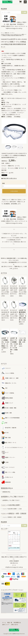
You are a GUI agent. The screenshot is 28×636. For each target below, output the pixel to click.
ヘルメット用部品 (8, 373)
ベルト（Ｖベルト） (8, 467)
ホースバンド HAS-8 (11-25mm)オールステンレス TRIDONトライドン (5, 290)
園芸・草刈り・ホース (9, 442)
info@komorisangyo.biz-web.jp (14, 567)
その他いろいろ (7, 477)
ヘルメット (8, 368)
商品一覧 (9, 622)
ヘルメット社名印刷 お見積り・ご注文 (12, 509)
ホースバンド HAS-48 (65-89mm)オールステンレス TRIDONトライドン (22, 290)
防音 (4, 422)
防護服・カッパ (7, 402)
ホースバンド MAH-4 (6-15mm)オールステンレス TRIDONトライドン (14, 290)
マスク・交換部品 (9, 393)
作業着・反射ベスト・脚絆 (10, 378)
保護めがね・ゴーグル (9, 32)
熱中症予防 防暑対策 (9, 427)
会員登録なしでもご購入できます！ (11, 500)
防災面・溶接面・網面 (9, 407)
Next (24, 131)
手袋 (4, 388)
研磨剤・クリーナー (8, 457)
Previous (3, 131)
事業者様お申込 (6, 492)
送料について (5, 624)
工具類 (5, 462)
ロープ (5, 452)
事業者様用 (6, 482)
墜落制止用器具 (7, 397)
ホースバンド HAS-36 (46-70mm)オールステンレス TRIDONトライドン (14, 314)
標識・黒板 (6, 437)
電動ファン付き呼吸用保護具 (11, 417)
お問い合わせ (14, 624)
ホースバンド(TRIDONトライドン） (12, 447)
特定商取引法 (17, 622)
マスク (22, 168)
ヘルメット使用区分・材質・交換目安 (11, 517)
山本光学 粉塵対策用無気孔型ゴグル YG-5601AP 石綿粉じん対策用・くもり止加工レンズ (22, 316)
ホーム (2, 32)
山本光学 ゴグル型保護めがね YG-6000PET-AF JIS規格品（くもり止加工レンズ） (5, 344)
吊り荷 (5, 432)
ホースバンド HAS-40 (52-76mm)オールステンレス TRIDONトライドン (5, 314)
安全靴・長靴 (7, 412)
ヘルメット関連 (13, 168)
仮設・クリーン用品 (8, 472)
